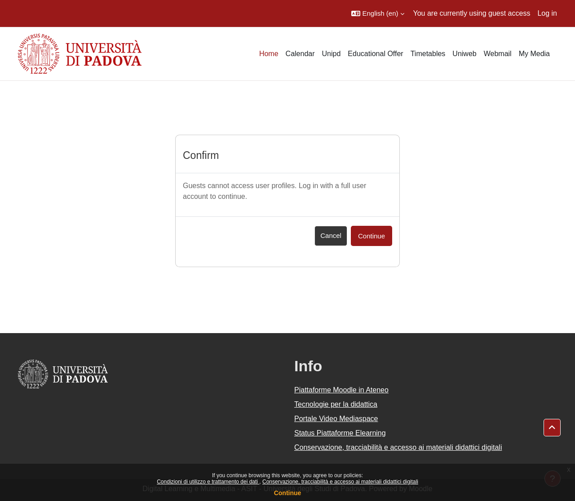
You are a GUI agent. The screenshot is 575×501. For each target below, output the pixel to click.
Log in (547, 13)
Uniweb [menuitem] (464, 53)
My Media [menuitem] (534, 53)
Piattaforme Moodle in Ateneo (341, 390)
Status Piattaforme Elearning (340, 433)
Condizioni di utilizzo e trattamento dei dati (208, 482)
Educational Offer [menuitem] (375, 53)
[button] (377, 13)
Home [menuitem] (269, 53)
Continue (287, 493)
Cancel (330, 235)
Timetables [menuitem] (428, 53)
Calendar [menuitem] (300, 53)
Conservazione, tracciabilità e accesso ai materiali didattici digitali (340, 482)
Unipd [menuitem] (331, 53)
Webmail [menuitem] (498, 53)
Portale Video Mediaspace (336, 418)
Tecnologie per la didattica (335, 404)
